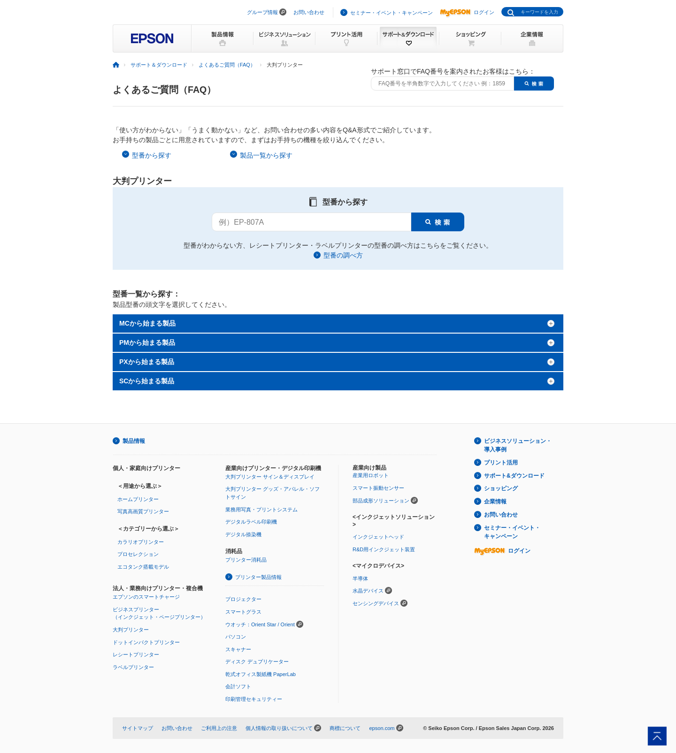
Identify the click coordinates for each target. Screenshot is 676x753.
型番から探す (151, 155)
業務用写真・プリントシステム (261, 509)
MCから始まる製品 (147, 323)
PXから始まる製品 (146, 361)
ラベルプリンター (133, 667)
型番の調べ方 (343, 255)
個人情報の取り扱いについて (279, 728)
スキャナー (238, 649)
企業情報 (495, 501)
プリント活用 (501, 462)
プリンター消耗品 (246, 560)
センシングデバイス (376, 603)
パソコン (235, 636)
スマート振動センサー (378, 488)
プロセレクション (138, 554)
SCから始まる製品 (146, 381)
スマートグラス (243, 612)
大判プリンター (131, 629)
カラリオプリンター (140, 542)
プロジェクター (243, 599)
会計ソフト (238, 686)
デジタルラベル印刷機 (251, 522)
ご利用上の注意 (219, 728)
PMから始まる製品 (147, 342)
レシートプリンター (136, 654)
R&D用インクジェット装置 (384, 549)
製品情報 (134, 441)
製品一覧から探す (266, 155)
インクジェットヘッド (378, 537)
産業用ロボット (371, 475)
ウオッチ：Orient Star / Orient (260, 624)
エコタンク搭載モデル (143, 567)
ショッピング (501, 488)
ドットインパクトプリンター (146, 642)
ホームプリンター (138, 499)
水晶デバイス (368, 590)
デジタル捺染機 (243, 534)
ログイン (467, 12)
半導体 (360, 578)
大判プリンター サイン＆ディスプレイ (270, 476)
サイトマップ (137, 728)
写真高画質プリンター (143, 511)
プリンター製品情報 (258, 577)
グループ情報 (262, 12)
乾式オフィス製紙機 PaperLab (260, 674)
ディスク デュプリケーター (257, 661)
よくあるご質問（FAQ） (227, 65)
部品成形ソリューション (381, 500)
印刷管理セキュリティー (253, 699)
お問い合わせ (308, 12)
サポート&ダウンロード (514, 475)
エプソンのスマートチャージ (146, 597)
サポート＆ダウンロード (159, 65)
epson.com (381, 728)
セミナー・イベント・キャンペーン (391, 12)
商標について (345, 728)
